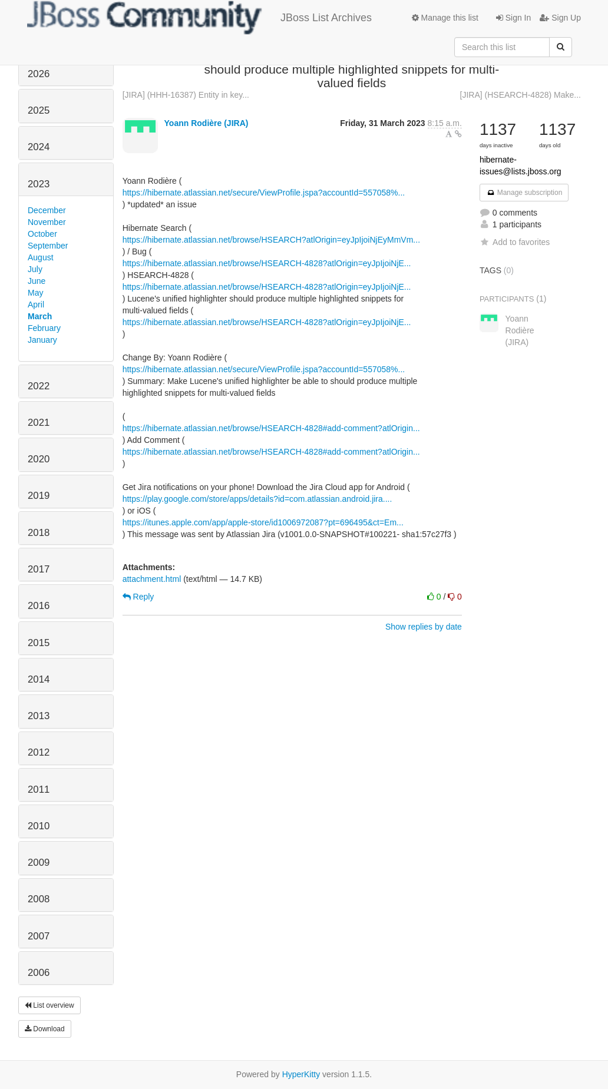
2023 (38, 184)
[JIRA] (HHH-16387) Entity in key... (186, 95)
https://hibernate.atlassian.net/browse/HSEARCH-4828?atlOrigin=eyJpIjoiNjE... (267, 263)
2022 (38, 386)
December (47, 210)
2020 (38, 459)
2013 (38, 715)
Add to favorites (515, 242)
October (42, 234)
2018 (38, 532)
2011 (38, 789)
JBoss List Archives (199, 17)
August (41, 257)
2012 (38, 752)
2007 (38, 936)
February (44, 328)
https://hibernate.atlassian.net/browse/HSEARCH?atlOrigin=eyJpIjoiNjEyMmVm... (271, 239)
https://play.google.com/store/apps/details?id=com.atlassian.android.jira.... (257, 499)
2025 (38, 110)
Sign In (513, 17)
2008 (38, 899)
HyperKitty (301, 1074)
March (40, 316)
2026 (38, 74)
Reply (138, 596)
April (36, 304)
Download (45, 1029)
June (36, 281)
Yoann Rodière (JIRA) (206, 123)
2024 (38, 147)
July (35, 269)
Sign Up (560, 17)
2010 (38, 826)
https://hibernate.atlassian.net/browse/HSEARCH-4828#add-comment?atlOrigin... (271, 428)
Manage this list (445, 17)
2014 (38, 679)
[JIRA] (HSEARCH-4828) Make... (520, 95)
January (42, 340)
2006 (38, 972)
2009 (38, 862)
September (48, 245)
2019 (38, 495)
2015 (38, 642)
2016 (38, 605)
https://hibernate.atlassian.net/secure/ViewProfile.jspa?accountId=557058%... (264, 192)
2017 (38, 569)
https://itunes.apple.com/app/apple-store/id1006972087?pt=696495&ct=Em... (263, 522)
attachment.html (152, 579)
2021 (38, 422)
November (47, 222)
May (35, 292)
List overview (49, 1005)
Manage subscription (524, 192)
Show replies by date (423, 626)
